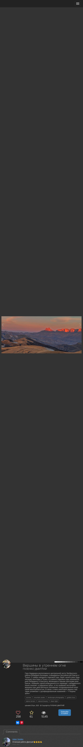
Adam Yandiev (17, 739)
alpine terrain (30, 701)
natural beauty (43, 701)
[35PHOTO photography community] (13, 3)
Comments (12, 731)
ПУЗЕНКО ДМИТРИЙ (35, 669)
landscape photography (56, 697)
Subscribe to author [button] (64, 712)
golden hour (71, 697)
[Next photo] (80, 325)
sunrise (28, 697)
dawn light (54, 701)
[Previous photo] (3, 325)
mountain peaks (39, 697)
